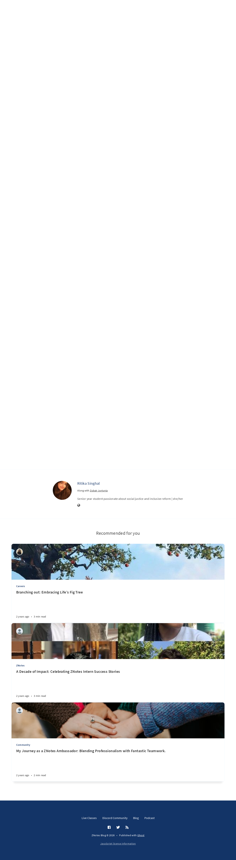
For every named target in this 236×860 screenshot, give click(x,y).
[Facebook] (109, 827)
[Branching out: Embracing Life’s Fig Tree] (118, 606)
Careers (20, 586)
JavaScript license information (118, 843)
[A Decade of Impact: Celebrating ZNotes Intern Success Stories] (118, 685)
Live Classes (89, 818)
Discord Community (114, 818)
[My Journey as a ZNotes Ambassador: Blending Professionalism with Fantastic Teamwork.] (118, 764)
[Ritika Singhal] (62, 490)
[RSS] (127, 827)
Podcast (149, 818)
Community (23, 744)
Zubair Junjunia (99, 490)
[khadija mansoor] (19, 552)
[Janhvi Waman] (19, 710)
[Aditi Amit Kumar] (19, 631)
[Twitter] (118, 827)
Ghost (141, 835)
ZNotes (20, 665)
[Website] (78, 505)
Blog (136, 818)
